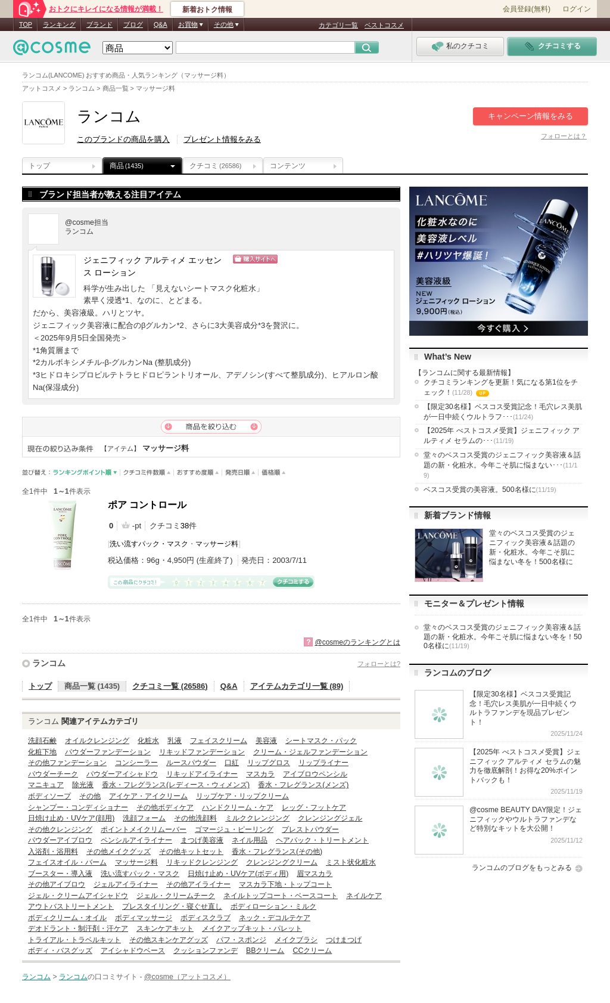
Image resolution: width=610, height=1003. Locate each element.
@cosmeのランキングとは (357, 642)
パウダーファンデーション (108, 752)
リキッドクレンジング (202, 862)
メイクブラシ (296, 940)
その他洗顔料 (195, 818)
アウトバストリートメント (71, 906)
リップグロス (268, 763)
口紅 (232, 763)
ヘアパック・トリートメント (322, 840)
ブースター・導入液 (60, 873)
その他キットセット (191, 851)
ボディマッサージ (143, 918)
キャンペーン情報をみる (530, 116)
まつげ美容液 (201, 840)
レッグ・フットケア (314, 807)
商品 (127, 166)
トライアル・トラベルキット (74, 940)
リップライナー (323, 763)
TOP (25, 24)
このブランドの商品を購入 (123, 139)
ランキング (59, 24)
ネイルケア (364, 895)
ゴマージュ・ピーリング (234, 829)
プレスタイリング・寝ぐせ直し (172, 906)
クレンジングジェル (330, 818)
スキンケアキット (165, 928)
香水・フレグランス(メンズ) (303, 785)
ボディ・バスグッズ (60, 950)
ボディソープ (49, 796)
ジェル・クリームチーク (175, 895)
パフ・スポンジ (241, 940)
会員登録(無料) (526, 9)
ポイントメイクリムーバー (143, 829)
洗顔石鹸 (42, 740)
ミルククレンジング (257, 818)
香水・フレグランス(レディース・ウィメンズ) (176, 785)
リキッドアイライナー (202, 774)
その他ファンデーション (67, 763)
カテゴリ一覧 (338, 25)
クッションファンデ (205, 950)
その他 (90, 796)
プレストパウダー (310, 829)
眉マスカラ (314, 873)
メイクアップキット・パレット (252, 928)
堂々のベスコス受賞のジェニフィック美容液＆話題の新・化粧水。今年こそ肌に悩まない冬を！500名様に (503, 636)
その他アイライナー (198, 884)
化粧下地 (42, 752)
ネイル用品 (249, 840)
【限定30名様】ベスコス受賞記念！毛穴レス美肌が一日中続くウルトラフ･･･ (503, 412)
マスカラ (260, 774)
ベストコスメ (384, 25)
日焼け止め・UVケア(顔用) (71, 818)
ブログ (133, 24)
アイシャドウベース (133, 950)
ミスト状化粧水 (351, 862)
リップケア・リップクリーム (242, 796)
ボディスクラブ (205, 918)
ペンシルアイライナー (136, 840)
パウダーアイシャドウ (122, 774)
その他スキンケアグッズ (168, 940)
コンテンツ (288, 166)
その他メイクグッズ (118, 851)
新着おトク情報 (207, 9)
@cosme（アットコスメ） (187, 977)
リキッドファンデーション (202, 752)
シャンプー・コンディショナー (78, 807)
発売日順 (240, 472)
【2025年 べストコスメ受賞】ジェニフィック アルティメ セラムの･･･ (502, 435)
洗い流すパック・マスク (149, 544)
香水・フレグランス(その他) (277, 851)
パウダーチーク (53, 774)
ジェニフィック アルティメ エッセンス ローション (152, 266)
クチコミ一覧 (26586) (169, 686)
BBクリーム (265, 950)
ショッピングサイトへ (307, 259)
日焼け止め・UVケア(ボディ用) (238, 873)
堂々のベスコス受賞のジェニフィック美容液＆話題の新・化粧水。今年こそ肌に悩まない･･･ (502, 465)
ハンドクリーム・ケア (237, 807)
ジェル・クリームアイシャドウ (78, 895)
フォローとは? (378, 663)
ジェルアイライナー (126, 884)
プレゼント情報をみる (222, 139)
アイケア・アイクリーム (148, 796)
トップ (39, 166)
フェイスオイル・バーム (67, 862)
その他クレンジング (60, 829)
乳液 (174, 740)
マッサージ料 (216, 544)
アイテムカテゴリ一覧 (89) (297, 686)
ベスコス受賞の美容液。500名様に (490, 489)
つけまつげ (344, 940)
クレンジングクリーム (282, 862)
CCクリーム (312, 950)
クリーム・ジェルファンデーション (310, 752)
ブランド (99, 24)
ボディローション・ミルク (273, 906)
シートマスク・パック (321, 740)
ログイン (576, 9)
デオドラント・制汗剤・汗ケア (78, 928)
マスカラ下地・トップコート (285, 884)
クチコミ (215, 166)
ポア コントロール (147, 505)
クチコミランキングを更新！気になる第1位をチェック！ (501, 388)
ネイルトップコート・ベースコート (280, 895)
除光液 (83, 785)
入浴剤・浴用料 (53, 851)
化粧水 (148, 740)
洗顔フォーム (144, 818)
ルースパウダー (191, 763)
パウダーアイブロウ (60, 840)
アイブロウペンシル (315, 774)
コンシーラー (136, 763)
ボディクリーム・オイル (67, 918)
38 (184, 525)
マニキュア (46, 785)
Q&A (160, 24)
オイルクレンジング (97, 740)
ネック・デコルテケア (274, 918)
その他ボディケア (165, 807)
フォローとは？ (564, 136)
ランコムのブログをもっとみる (522, 867)
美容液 (266, 740)
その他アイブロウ (56, 884)
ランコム (49, 663)
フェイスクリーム (218, 740)
